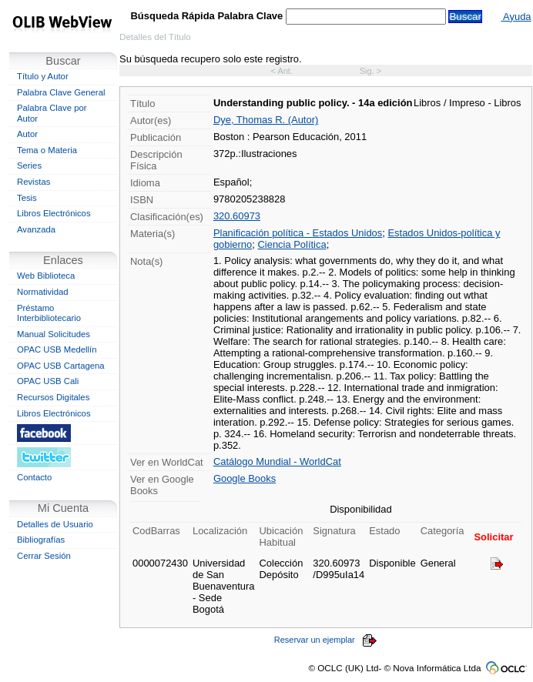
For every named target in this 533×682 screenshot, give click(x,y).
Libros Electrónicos (54, 213)
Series (29, 165)
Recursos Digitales (53, 397)
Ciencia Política (291, 244)
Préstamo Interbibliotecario (49, 313)
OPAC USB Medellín (57, 349)
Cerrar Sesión (44, 555)
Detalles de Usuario (55, 524)
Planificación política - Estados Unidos (297, 233)
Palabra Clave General (61, 92)
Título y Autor (43, 76)
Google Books (244, 478)
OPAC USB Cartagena (61, 365)
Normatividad (43, 291)
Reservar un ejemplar (325, 639)
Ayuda (516, 16)
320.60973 (236, 216)
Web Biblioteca (46, 275)
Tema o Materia (47, 150)
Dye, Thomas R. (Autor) (265, 119)
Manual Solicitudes (53, 334)
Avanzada (36, 229)
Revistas (33, 181)
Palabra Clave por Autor (52, 113)
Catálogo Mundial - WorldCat (277, 461)
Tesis (27, 197)
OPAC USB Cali (48, 381)
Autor (27, 134)
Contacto (34, 477)
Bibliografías (41, 539)
